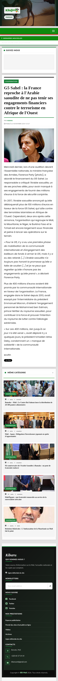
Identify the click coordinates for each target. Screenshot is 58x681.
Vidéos (8, 630)
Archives (9, 634)
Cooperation (11, 81)
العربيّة (18, 17)
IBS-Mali (23, 673)
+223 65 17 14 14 (17, 656)
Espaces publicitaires (13, 620)
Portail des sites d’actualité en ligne (18, 625)
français (9, 17)
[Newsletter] (50, 586)
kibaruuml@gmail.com (19, 662)
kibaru (10, 120)
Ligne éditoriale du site (15, 573)
